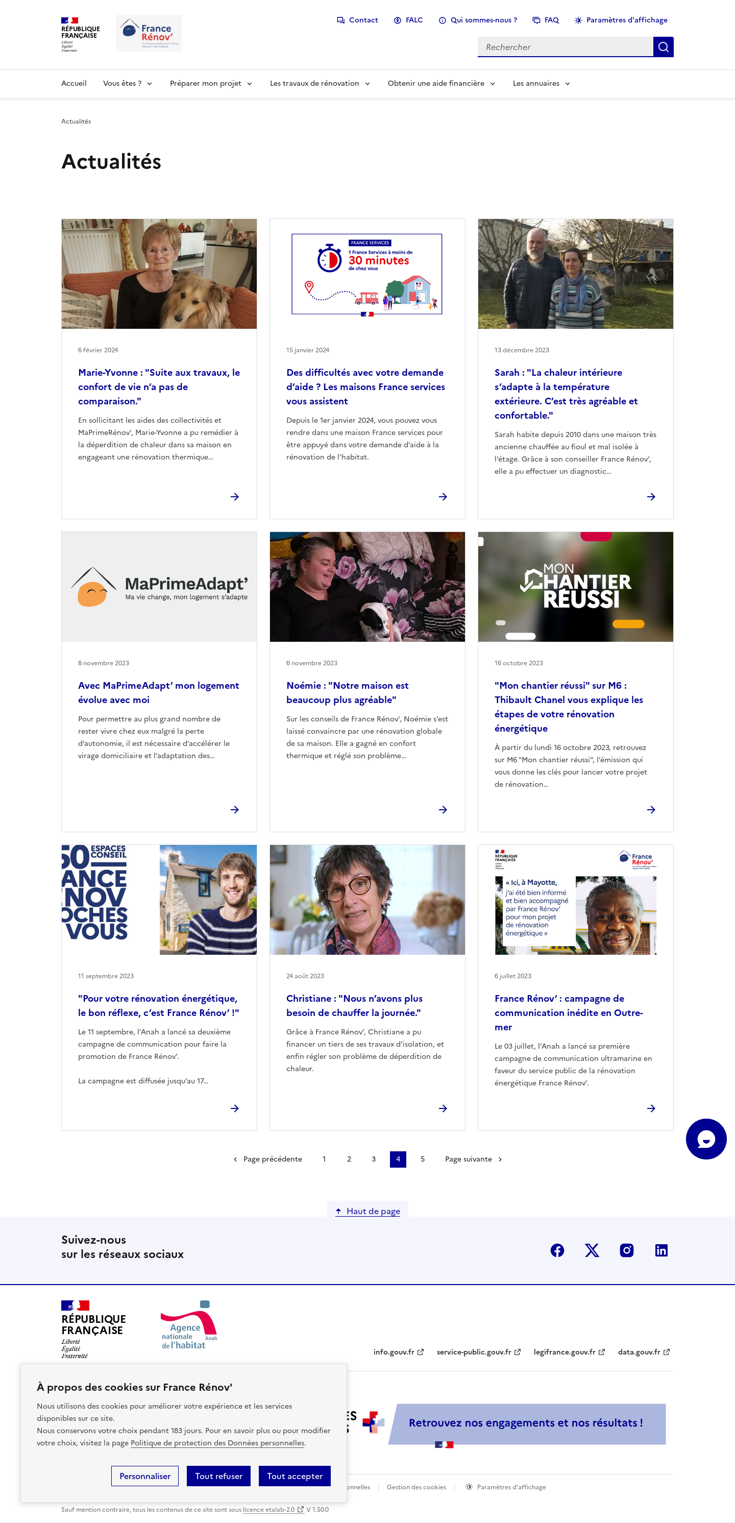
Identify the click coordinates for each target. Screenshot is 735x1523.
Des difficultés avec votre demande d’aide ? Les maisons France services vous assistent (365, 387)
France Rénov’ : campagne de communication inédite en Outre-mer (569, 1013)
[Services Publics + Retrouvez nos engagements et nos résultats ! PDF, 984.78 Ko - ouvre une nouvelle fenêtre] (444, 1425)
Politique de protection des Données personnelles (217, 1443)
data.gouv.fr (639, 1352)
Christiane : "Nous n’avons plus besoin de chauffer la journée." (354, 1006)
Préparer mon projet (205, 83)
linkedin (661, 1250)
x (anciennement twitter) (592, 1250)
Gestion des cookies (416, 1487)
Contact (363, 20)
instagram (627, 1250)
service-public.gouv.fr (474, 1352)
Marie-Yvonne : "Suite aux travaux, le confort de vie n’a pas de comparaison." (159, 387)
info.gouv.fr (394, 1352)
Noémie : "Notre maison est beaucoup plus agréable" (347, 693)
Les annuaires (536, 83)
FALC (414, 20)
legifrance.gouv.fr (565, 1352)
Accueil (74, 83)
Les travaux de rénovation (314, 83)
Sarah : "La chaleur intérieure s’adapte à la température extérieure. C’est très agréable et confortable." (566, 394)
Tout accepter (295, 1476)
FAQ (552, 20)
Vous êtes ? (122, 83)
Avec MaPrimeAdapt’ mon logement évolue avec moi (158, 693)
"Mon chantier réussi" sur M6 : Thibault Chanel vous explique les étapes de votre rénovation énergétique (569, 707)
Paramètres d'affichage (627, 20)
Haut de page (373, 1211)
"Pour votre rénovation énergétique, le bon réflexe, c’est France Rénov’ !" (158, 1006)
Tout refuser (218, 1476)
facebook (557, 1250)
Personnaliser (144, 1476)
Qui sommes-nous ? (484, 20)
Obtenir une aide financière (436, 83)
